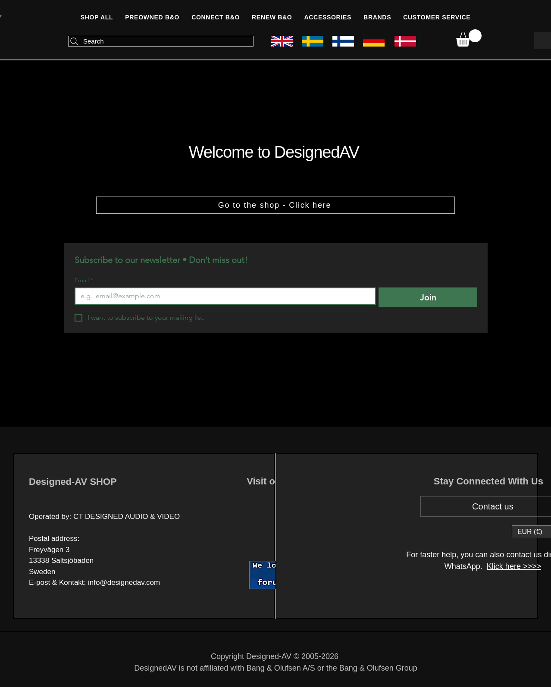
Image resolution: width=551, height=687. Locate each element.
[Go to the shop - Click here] (275, 205)
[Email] (222, 296)
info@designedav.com (124, 582)
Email (84, 280)
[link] (469, 38)
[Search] (161, 41)
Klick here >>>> (514, 566)
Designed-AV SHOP (73, 481)
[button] (215, 17)
